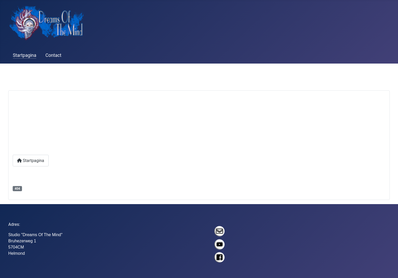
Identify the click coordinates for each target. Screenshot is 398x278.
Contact (54, 55)
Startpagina (24, 55)
